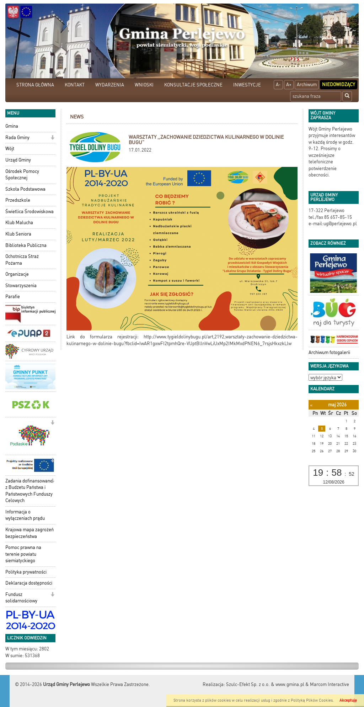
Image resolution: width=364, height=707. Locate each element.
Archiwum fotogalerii (329, 352)
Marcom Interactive (329, 684)
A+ (288, 84)
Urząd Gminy (18, 160)
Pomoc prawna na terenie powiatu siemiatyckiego (23, 554)
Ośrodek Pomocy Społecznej (22, 175)
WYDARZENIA (109, 85)
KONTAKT (75, 85)
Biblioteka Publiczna (26, 245)
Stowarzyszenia (21, 285)
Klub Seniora (18, 234)
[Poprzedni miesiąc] (311, 405)
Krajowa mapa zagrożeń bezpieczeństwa (29, 533)
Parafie (12, 296)
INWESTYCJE (247, 85)
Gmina (11, 126)
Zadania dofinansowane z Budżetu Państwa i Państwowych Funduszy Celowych (29, 490)
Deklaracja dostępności (28, 583)
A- (278, 84)
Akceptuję (348, 700)
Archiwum (307, 84)
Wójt (9, 148)
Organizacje (17, 274)
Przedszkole (17, 200)
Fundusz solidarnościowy (21, 598)
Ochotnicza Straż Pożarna (22, 260)
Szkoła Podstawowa (25, 189)
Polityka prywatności (26, 572)
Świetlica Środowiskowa (29, 211)
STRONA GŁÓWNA (35, 85)
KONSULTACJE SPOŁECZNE (193, 85)
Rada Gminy (17, 137)
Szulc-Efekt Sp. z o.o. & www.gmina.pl (265, 684)
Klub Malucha (19, 222)
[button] (52, 138)
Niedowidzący (338, 84)
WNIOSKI (144, 85)
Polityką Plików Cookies (312, 700)
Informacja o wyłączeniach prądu (25, 515)
